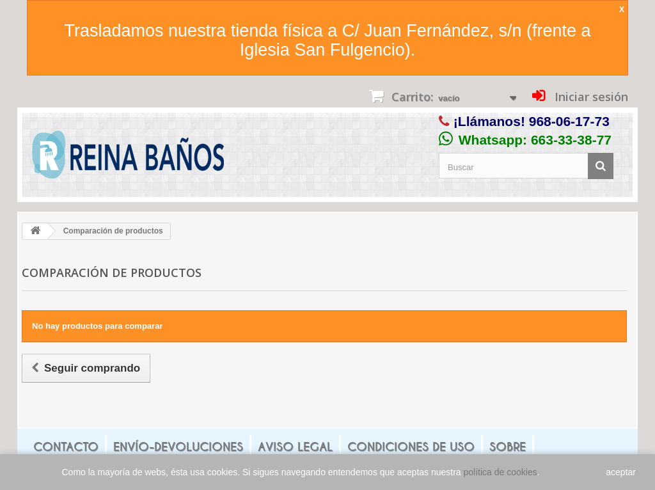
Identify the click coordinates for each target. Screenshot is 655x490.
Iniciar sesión (589, 96)
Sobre (507, 446)
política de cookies (500, 472)
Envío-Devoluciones (178, 446)
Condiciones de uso (411, 446)
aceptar (621, 472)
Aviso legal (295, 446)
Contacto (66, 446)
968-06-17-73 (569, 121)
